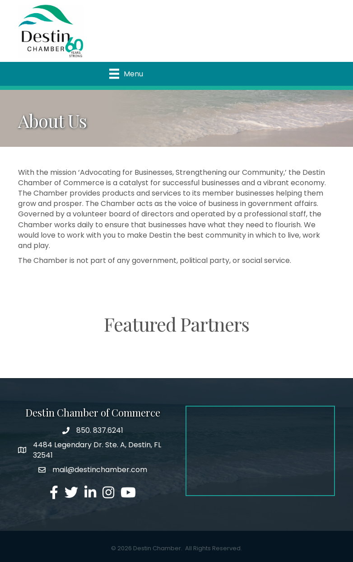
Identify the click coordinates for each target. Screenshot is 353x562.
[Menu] (126, 73)
